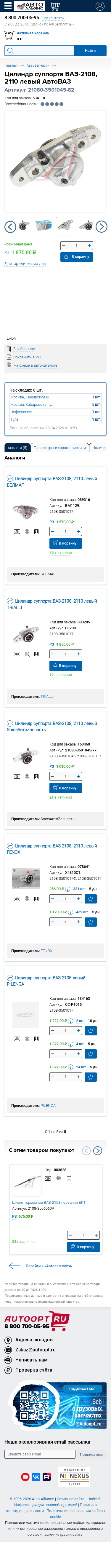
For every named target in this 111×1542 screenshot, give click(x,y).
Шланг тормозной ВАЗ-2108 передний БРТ (49, 1202)
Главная (10, 65)
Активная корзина (33, 33)
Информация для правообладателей (45, 1504)
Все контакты (53, 18)
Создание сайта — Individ (78, 1498)
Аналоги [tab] (17, 447)
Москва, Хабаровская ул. (32, 404)
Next (101, 227)
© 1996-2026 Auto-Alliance (31, 1498)
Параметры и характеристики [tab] (60, 447)
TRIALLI (47, 696)
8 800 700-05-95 (26, 1326)
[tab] (17, 447)
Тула (14, 419)
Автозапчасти (38, 65)
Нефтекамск (21, 411)
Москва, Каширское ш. (30, 397)
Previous (10, 227)
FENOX (46, 950)
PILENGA (48, 1105)
